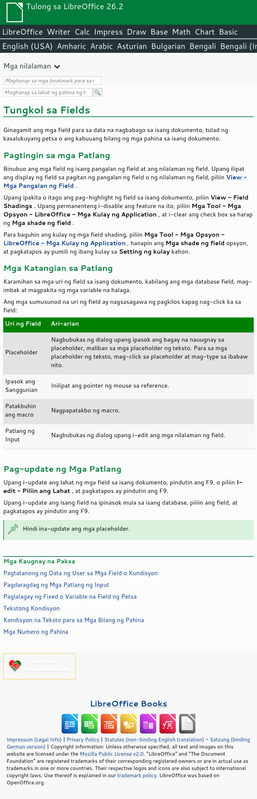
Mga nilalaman (27, 66)
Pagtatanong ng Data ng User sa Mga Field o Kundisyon (80, 573)
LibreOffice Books (128, 703)
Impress (108, 31)
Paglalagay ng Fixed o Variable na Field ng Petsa (70, 596)
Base (159, 31)
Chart (204, 31)
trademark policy (137, 775)
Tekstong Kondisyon (31, 608)
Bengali (202, 46)
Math (181, 31)
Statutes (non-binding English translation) (154, 739)
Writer (58, 31)
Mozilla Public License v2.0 (112, 753)
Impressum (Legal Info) (34, 739)
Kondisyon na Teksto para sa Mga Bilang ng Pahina (73, 619)
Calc (82, 31)
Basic (228, 31)
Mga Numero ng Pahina (35, 631)
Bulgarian (168, 46)
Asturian (132, 46)
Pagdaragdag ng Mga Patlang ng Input (56, 584)
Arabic (101, 46)
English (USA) (27, 46)
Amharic (71, 46)
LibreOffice (22, 31)
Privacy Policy (83, 739)
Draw (136, 31)
